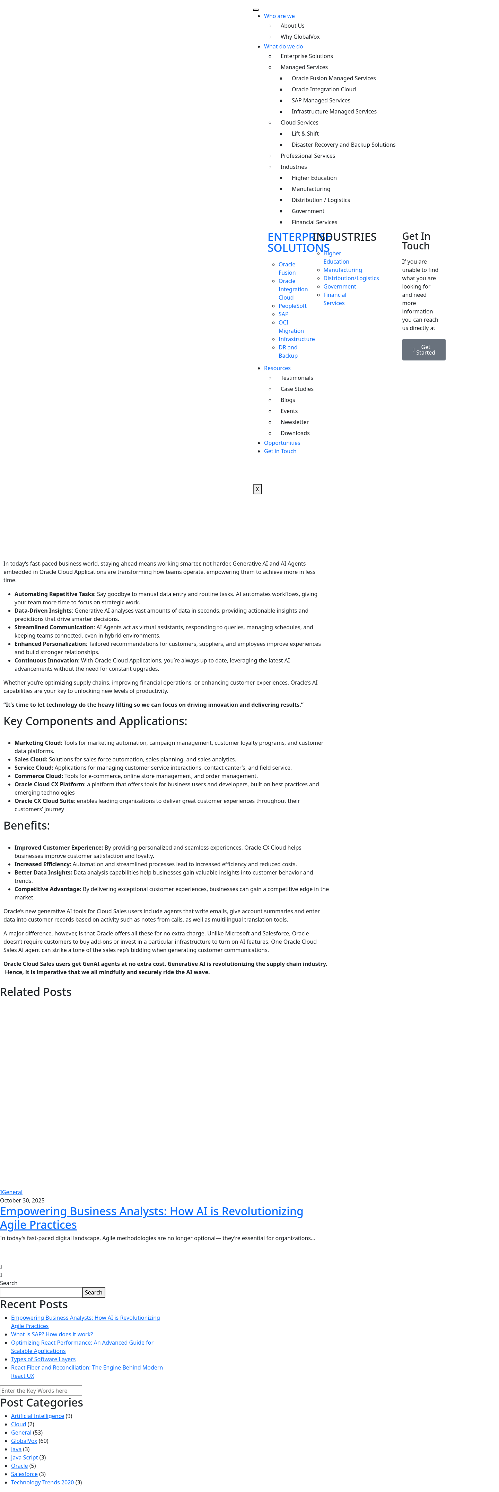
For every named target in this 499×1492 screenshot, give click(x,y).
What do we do (283, 46)
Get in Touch (280, 451)
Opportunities (282, 443)
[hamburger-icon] (256, 10)
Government (308, 211)
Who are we (279, 16)
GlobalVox (24, 1441)
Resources (277, 368)
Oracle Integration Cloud (324, 89)
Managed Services (304, 67)
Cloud (18, 1424)
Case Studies (297, 389)
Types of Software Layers (43, 1359)
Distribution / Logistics (321, 200)
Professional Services (308, 155)
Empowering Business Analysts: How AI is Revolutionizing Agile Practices (152, 1217)
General (11, 1192)
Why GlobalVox (300, 36)
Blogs (288, 400)
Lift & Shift (305, 133)
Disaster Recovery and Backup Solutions (344, 144)
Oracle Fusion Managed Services (334, 78)
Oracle (19, 1466)
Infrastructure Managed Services (334, 111)
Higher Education (314, 178)
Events (289, 411)
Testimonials (297, 378)
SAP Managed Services (321, 100)
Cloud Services (299, 122)
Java (16, 1449)
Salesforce (24, 1474)
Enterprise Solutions (307, 56)
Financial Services (314, 222)
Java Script (24, 1457)
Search (9, 1283)
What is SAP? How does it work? (52, 1334)
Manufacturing (311, 189)
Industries (294, 167)
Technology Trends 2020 (42, 1482)
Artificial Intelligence (37, 1416)
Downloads (295, 433)
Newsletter (295, 422)
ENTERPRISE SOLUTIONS (300, 242)
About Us (293, 25)
